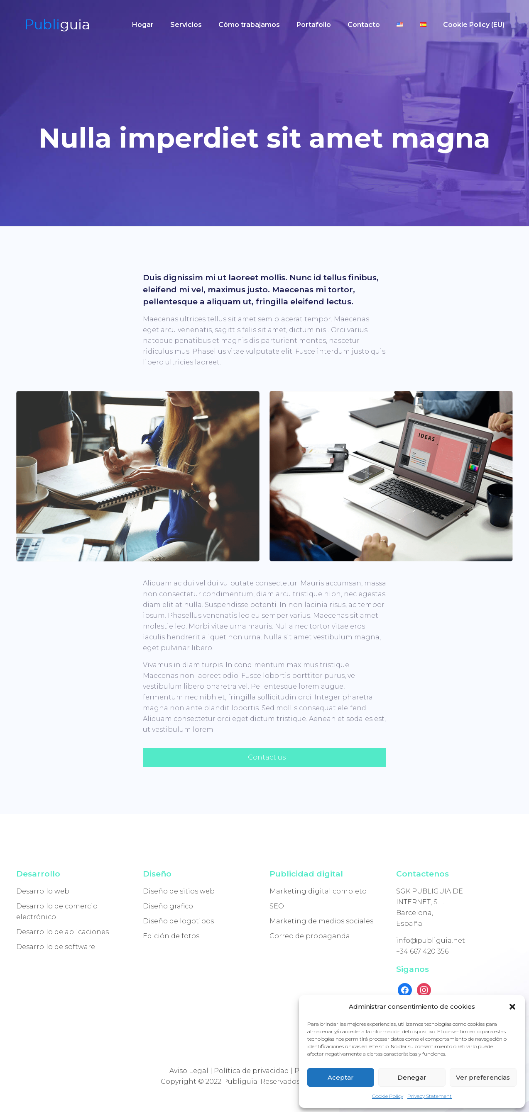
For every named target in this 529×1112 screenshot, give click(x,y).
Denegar (411, 1077)
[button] (512, 1007)
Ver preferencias (483, 1077)
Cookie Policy (387, 1096)
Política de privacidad (251, 1071)
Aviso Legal (188, 1071)
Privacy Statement (429, 1096)
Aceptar (341, 1077)
